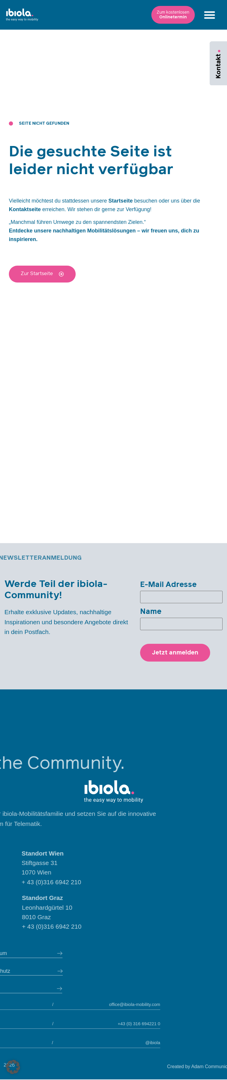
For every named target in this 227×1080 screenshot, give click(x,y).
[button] (169, 16)
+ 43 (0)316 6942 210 (91, 882)
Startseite (120, 201)
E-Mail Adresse (168, 585)
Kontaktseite (25, 209)
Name (150, 612)
